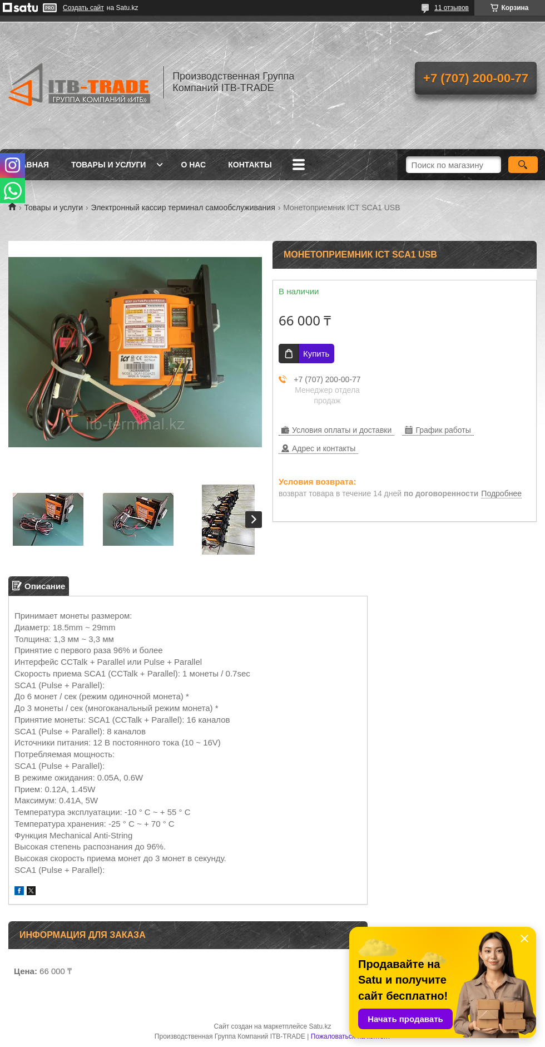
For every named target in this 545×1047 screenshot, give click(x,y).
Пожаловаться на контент (350, 1036)
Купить (316, 353)
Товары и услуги (108, 164)
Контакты (249, 164)
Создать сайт (83, 8)
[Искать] (523, 164)
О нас (193, 164)
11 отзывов (451, 8)
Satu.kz (320, 1026)
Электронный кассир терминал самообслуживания (183, 207)
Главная (30, 164)
